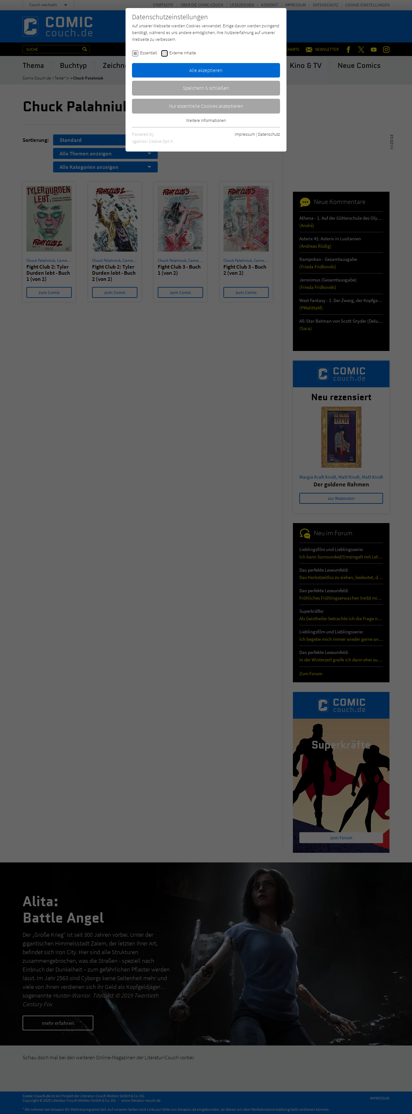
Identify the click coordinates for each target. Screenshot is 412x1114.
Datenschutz (269, 134)
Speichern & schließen (206, 88)
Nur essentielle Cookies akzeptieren (206, 106)
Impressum (245, 134)
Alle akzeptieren (206, 70)
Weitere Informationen (206, 120)
